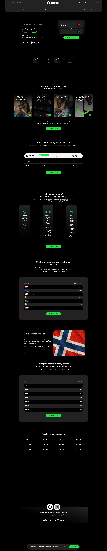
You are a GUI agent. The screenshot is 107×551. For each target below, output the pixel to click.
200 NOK (27, 405)
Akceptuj (74, 546)
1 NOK (26, 385)
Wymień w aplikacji (53, 128)
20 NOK (26, 393)
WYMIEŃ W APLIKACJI (53, 172)
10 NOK (26, 389)
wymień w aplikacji (53, 313)
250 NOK (27, 409)
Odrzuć (63, 546)
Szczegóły (55, 546)
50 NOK (26, 397)
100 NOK (27, 401)
